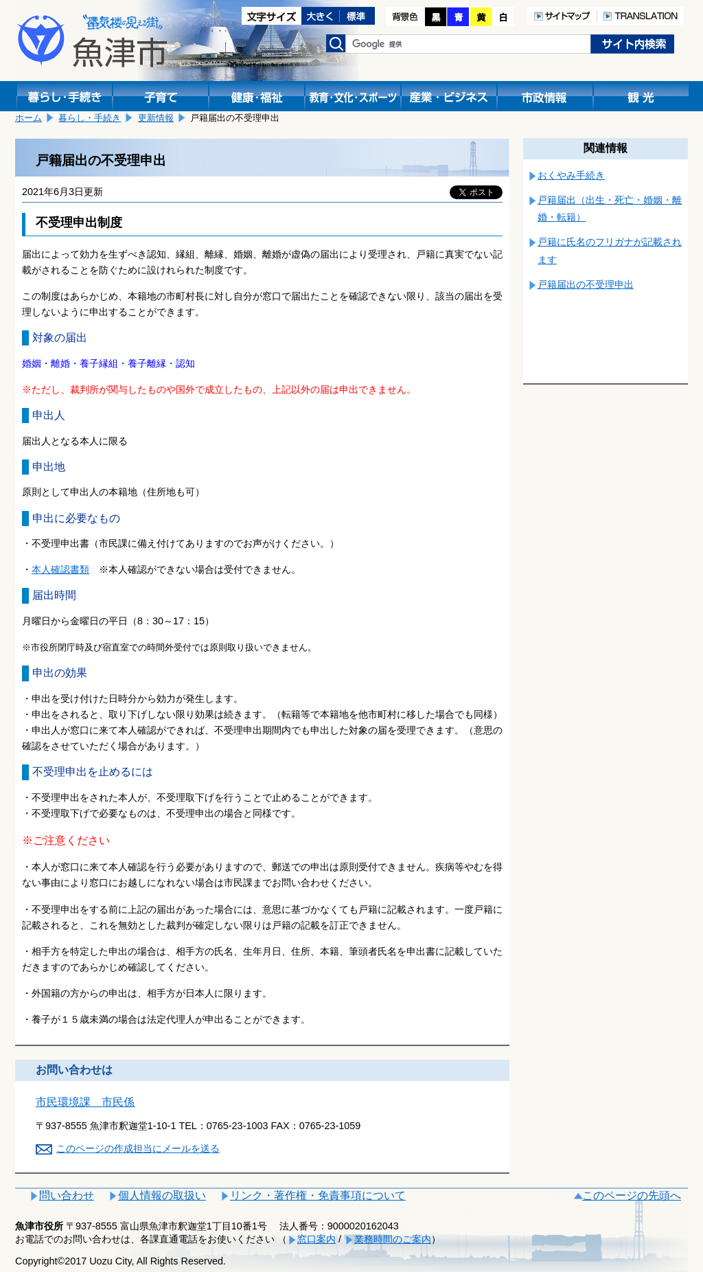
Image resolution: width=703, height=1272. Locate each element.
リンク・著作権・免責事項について (318, 1195)
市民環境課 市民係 (85, 1102)
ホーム (28, 118)
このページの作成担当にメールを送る (138, 1148)
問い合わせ (66, 1195)
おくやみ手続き (571, 175)
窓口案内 (316, 1239)
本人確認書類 (60, 569)
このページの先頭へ (631, 1195)
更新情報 (156, 118)
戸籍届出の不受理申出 (586, 284)
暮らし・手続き (89, 118)
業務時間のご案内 (392, 1239)
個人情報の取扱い (162, 1195)
